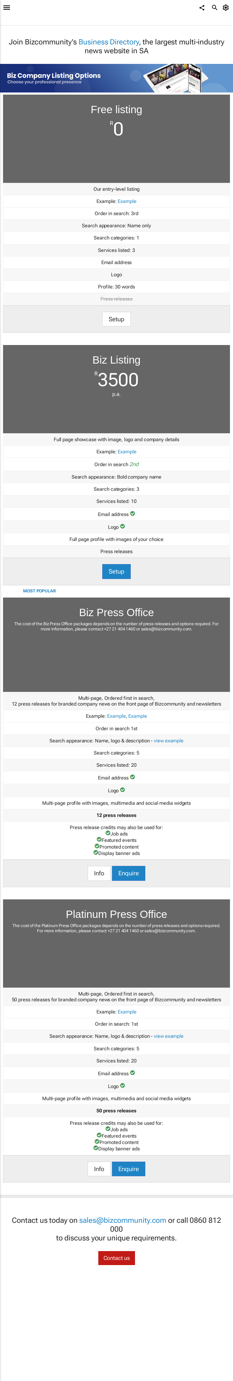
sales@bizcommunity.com (166, 628)
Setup (117, 319)
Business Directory (109, 42)
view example (169, 741)
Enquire (128, 873)
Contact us (116, 1258)
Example (127, 201)
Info (99, 873)
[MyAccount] (226, 7)
